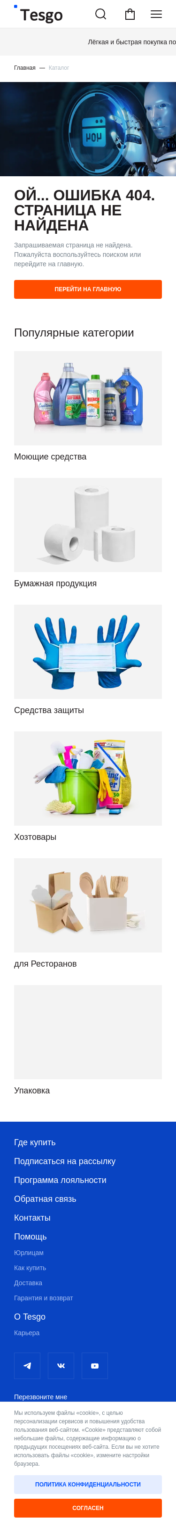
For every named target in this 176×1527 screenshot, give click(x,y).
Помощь (30, 1236)
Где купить (35, 1142)
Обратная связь (45, 1199)
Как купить (30, 1268)
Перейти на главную (88, 289)
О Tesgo (30, 1317)
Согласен (87, 1508)
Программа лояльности (60, 1180)
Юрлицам (29, 1252)
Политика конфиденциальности (88, 1484)
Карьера (26, 1333)
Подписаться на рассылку (64, 1161)
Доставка (28, 1283)
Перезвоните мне (40, 1397)
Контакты (32, 1218)
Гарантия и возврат (43, 1298)
